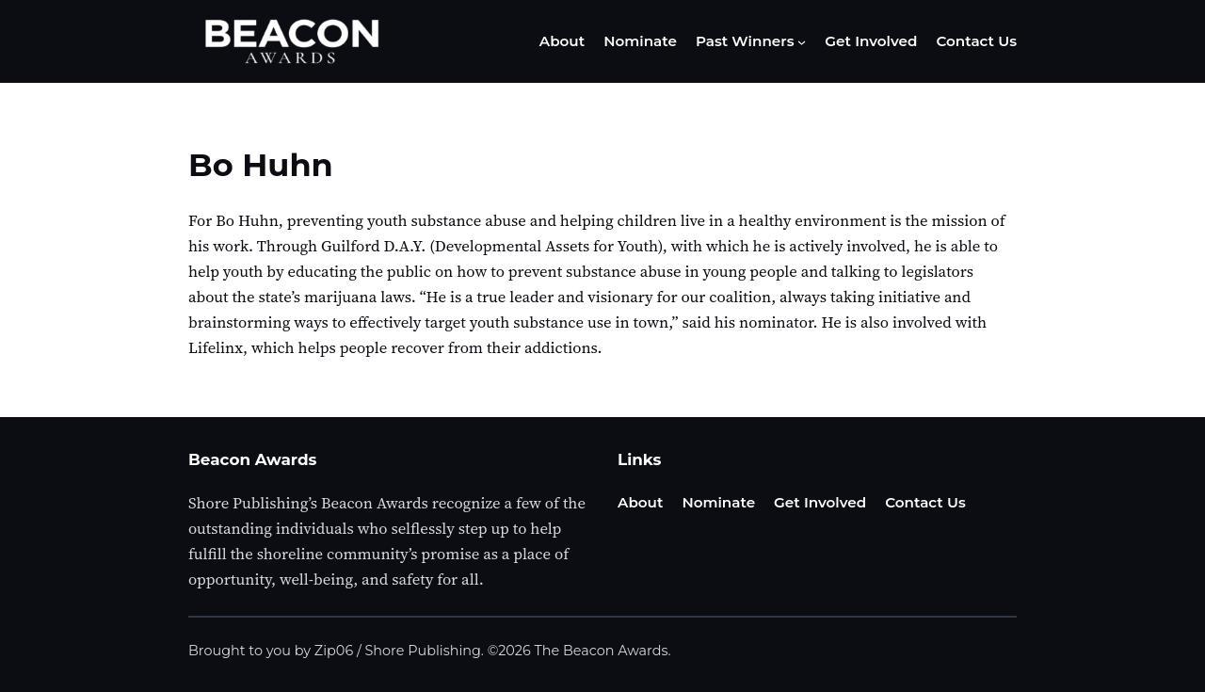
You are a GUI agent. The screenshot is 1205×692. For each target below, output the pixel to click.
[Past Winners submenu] (801, 42)
